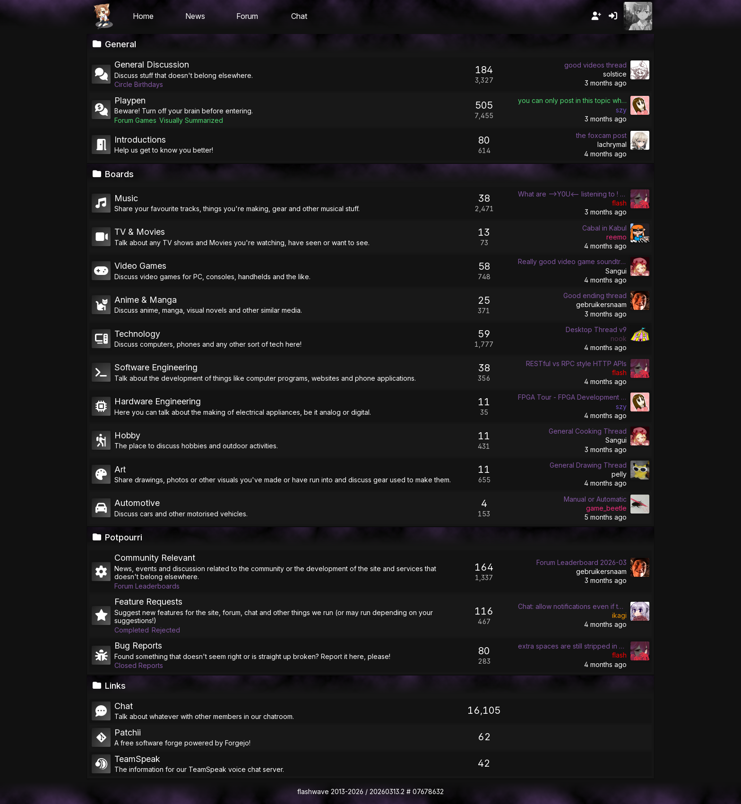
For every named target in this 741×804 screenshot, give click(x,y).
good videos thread (595, 65)
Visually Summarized (191, 120)
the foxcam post (601, 135)
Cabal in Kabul (604, 228)
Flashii (103, 16)
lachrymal (612, 144)
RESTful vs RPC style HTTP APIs (576, 363)
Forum (247, 16)
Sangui (616, 271)
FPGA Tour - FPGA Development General (572, 397)
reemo (616, 237)
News (195, 16)
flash (619, 203)
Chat (299, 16)
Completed (131, 630)
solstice (615, 74)
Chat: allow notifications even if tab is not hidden (572, 606)
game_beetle (606, 508)
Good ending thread (595, 295)
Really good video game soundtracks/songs (572, 261)
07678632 (428, 791)
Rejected (166, 630)
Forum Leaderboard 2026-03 (581, 562)
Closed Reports (138, 665)
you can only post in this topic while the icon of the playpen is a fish (572, 100)
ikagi (619, 615)
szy (621, 110)
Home (143, 16)
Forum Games (135, 120)
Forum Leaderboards (147, 586)
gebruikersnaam (601, 304)
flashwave (313, 791)
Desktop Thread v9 (596, 329)
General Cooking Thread (588, 431)
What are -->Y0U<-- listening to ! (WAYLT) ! (572, 194)
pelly (619, 474)
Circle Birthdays (138, 84)
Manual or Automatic (595, 499)
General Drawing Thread (588, 465)
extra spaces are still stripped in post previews (572, 646)
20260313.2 (387, 791)
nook (619, 338)
